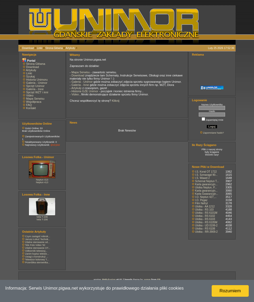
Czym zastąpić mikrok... (37, 236)
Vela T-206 (42, 217)
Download (28, 48)
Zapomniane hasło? (213, 132)
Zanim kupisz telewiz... (37, 253)
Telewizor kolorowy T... (37, 259)
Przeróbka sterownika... (37, 262)
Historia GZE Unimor (85, 91)
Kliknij (115, 100)
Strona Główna (54, 48)
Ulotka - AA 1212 (205, 206)
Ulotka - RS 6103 (205, 219)
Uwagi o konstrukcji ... (36, 256)
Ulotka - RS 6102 (205, 216)
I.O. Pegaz (201, 200)
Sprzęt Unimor (35, 85)
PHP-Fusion (108, 279)
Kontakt (31, 108)
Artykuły (70, 48)
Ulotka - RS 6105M (206, 222)
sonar (147, 279)
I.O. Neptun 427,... (206, 197)
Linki (39, 48)
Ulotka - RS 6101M (206, 212)
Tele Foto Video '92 (35, 245)
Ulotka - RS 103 (204, 209)
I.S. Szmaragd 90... (206, 174)
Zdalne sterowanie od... (37, 242)
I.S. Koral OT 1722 (206, 171)
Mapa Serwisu (35, 98)
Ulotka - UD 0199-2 (206, 225)
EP (158, 279)
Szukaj (30, 76)
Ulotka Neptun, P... (206, 187)
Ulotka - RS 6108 (205, 228)
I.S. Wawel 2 (202, 178)
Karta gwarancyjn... (206, 184)
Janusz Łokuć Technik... (37, 239)
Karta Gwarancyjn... (206, 193)
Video (29, 95)
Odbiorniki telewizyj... (36, 251)
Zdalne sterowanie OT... (37, 248)
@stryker (55, 145)
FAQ (29, 104)
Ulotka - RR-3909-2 (206, 231)
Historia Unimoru (37, 79)
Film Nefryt (201, 203)
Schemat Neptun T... (207, 181)
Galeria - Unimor (36, 82)
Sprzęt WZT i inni (37, 92)
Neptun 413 (42, 179)
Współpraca (33, 101)
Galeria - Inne (35, 89)
